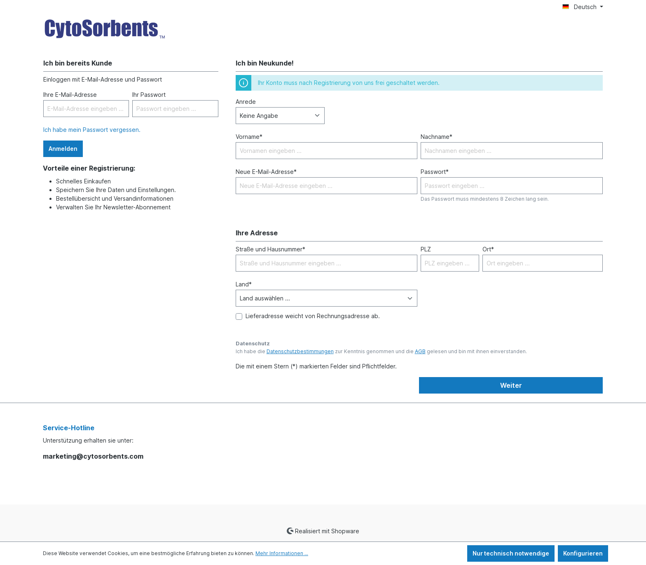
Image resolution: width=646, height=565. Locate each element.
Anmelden (63, 148)
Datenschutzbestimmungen (300, 351)
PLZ (426, 249)
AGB (420, 351)
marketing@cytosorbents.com (93, 456)
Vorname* (249, 136)
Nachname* (436, 136)
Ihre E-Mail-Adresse (70, 94)
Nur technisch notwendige (511, 553)
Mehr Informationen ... (281, 553)
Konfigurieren (583, 553)
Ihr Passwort (149, 94)
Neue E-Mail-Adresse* (266, 171)
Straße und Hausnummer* (270, 249)
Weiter (511, 385)
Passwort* (435, 171)
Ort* (488, 249)
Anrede (246, 101)
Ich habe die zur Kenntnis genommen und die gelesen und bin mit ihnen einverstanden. (381, 351)
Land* (244, 284)
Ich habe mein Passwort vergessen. (91, 129)
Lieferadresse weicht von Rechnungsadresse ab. (313, 315)
